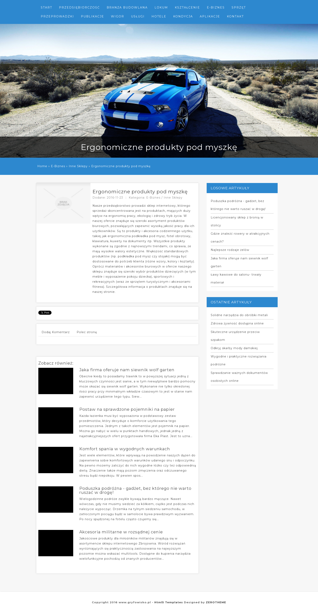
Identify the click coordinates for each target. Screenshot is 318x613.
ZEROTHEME (216, 602)
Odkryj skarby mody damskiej (234, 348)
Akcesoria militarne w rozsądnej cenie (121, 532)
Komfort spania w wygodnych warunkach (124, 448)
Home (42, 166)
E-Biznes (58, 166)
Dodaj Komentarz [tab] (56, 332)
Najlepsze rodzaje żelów (230, 250)
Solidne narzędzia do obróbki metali (239, 315)
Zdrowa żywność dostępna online (237, 323)
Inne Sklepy (78, 166)
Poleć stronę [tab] (87, 332)
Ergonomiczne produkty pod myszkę (120, 166)
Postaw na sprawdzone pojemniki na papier (127, 409)
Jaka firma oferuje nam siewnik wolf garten (126, 369)
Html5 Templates (168, 602)
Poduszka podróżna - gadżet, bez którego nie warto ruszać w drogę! (135, 490)
